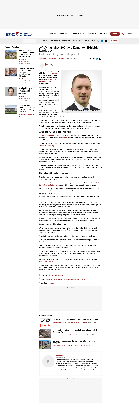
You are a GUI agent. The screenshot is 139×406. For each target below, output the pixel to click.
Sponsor (63, 34)
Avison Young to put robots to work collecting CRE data (75, 319)
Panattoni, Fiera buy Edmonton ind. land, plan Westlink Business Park (75, 331)
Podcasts (92, 34)
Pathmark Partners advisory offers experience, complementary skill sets (26, 72)
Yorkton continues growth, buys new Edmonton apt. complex (74, 342)
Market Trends (75, 322)
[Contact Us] (107, 40)
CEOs (28, 98)
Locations (42, 41)
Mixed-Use (61, 279)
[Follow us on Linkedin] (103, 40)
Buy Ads (114, 41)
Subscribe (115, 34)
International (83, 322)
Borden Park (63, 138)
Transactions (78, 41)
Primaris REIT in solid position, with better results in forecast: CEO (26, 54)
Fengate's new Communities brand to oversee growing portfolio (27, 108)
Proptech (29, 81)
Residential (66, 41)
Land (55, 279)
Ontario (28, 116)
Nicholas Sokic (57, 322)
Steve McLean (23, 59)
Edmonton (61, 59)
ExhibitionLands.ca (46, 262)
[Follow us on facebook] (99, 40)
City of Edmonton (51, 73)
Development (90, 41)
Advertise (52, 34)
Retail (28, 61)
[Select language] (29, 41)
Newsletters (78, 34)
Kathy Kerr (48, 64)
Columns (103, 34)
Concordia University (46, 146)
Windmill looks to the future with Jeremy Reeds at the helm (26, 91)
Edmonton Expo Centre (50, 136)
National (21, 63)
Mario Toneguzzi (58, 335)
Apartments (22, 116)
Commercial (55, 41)
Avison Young (44, 71)
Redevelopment (71, 279)
